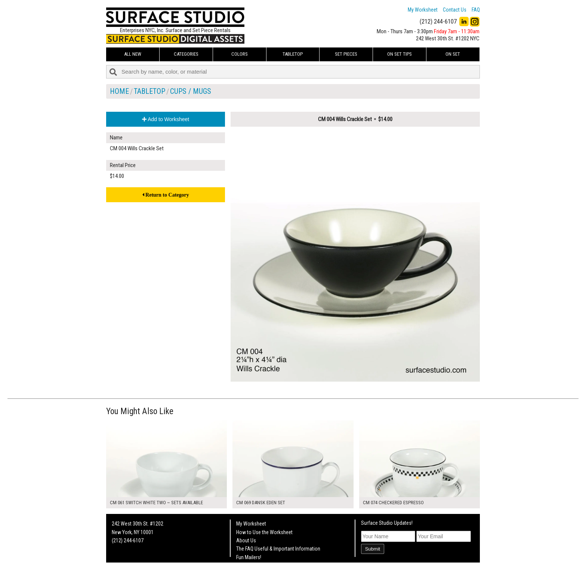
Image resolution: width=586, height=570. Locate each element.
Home (119, 91)
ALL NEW (132, 54)
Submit (372, 549)
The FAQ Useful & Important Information (278, 549)
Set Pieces (346, 54)
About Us (246, 540)
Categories (186, 54)
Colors (239, 54)
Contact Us (454, 10)
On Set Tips (399, 54)
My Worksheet (423, 10)
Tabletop (293, 54)
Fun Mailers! (248, 557)
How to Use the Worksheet (264, 532)
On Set (452, 54)
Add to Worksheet (165, 119)
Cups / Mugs (190, 91)
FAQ (476, 10)
